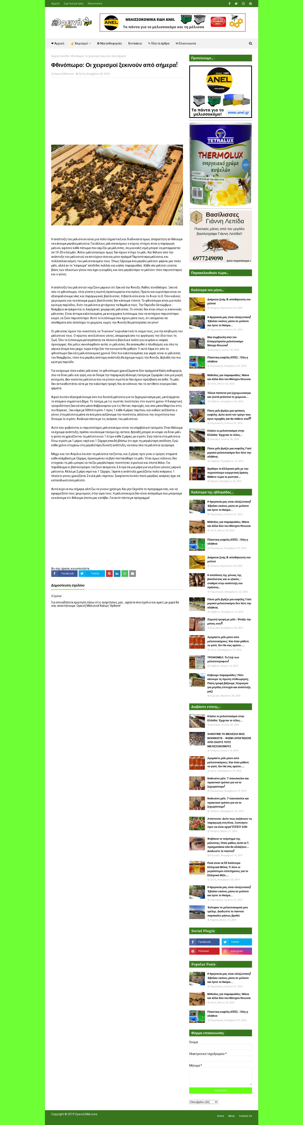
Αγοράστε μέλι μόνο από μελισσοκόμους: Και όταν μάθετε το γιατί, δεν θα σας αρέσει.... (228, 641)
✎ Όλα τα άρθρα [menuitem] (158, 43)
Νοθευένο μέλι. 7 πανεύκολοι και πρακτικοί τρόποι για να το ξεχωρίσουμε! (228, 782)
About (231, 1116)
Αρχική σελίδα (60, 56)
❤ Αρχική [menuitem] (57, 43)
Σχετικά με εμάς (74, 3)
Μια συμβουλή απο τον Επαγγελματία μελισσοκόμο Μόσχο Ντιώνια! (225, 341)
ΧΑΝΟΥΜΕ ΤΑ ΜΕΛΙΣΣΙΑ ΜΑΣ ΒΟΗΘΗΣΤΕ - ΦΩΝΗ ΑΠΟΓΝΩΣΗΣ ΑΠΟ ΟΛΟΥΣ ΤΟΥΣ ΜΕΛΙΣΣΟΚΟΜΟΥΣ (229, 740)
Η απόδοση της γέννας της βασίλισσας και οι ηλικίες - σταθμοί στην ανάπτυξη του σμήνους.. (225, 581)
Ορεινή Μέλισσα (64, 73)
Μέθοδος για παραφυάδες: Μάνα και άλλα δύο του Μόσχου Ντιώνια (229, 377)
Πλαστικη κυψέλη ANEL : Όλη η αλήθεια (227, 359)
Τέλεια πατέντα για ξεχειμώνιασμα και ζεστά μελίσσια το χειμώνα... (229, 395)
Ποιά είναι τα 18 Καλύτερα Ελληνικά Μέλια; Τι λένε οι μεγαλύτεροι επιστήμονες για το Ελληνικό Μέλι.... (227, 869)
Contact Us (245, 1116)
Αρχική (55, 3)
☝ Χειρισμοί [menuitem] (79, 43)
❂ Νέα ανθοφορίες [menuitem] (109, 43)
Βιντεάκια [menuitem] (135, 43)
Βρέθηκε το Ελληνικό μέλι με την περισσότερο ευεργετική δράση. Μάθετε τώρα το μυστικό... (228, 473)
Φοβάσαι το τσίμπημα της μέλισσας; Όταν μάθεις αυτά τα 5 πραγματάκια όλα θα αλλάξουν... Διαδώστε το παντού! (228, 845)
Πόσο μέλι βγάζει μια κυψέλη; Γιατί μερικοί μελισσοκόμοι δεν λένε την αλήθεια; (229, 452)
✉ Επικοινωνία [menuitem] (186, 43)
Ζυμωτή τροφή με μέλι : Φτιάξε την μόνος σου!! (229, 621)
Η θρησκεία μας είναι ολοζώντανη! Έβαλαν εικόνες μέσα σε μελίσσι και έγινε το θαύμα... (229, 321)
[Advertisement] (117, 111)
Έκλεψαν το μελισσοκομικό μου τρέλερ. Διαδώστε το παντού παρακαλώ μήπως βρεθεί (227, 911)
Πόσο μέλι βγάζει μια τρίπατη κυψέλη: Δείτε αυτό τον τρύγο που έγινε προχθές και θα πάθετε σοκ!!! (229, 415)
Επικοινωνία (95, 3)
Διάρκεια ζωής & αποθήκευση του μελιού (229, 301)
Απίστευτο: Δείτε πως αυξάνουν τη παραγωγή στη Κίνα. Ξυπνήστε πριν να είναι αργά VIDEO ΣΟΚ (229, 823)
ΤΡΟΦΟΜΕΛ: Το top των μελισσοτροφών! (223, 659)
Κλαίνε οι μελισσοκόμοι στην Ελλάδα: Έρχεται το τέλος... (225, 433)
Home (220, 1116)
